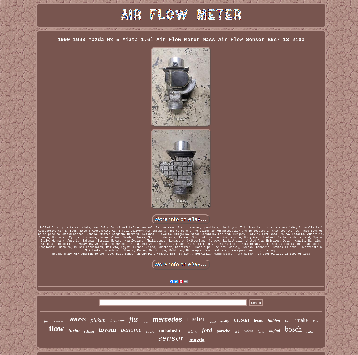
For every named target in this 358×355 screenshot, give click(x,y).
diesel (213, 321)
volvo (248, 331)
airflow (309, 332)
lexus (258, 320)
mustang (191, 331)
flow (56, 328)
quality (224, 321)
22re (315, 321)
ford (207, 330)
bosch (293, 329)
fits (133, 319)
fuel (47, 321)
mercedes (167, 319)
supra (150, 331)
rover (145, 321)
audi (237, 331)
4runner (117, 320)
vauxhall (59, 321)
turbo (74, 330)
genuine (131, 329)
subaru (89, 331)
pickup (97, 320)
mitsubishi (169, 330)
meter (196, 318)
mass (78, 319)
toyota (107, 329)
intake (301, 320)
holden (274, 320)
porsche (223, 331)
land (261, 331)
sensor (171, 338)
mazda (197, 340)
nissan (241, 319)
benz (288, 321)
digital (274, 331)
